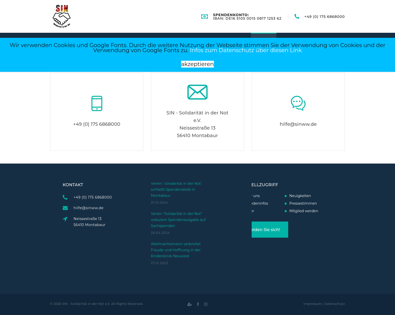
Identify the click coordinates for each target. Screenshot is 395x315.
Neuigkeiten (284, 196)
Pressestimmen (287, 203)
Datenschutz (334, 304)
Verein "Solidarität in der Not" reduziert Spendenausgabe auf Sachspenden (178, 203)
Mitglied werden (287, 211)
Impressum (313, 304)
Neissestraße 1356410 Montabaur (106, 221)
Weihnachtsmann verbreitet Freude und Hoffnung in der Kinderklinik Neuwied (176, 233)
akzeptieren (197, 64)
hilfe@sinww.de (298, 124)
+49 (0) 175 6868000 (324, 16)
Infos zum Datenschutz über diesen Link (246, 50)
